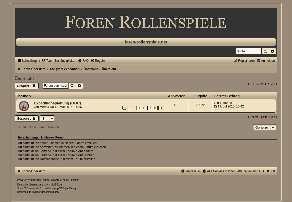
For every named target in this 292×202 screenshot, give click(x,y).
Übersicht (24, 78)
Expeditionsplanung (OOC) (57, 103)
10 (138, 108)
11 (144, 108)
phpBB (35, 180)
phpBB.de (56, 184)
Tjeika (224, 103)
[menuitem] (58, 61)
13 (155, 108)
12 (149, 108)
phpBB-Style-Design (65, 188)
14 (160, 108)
